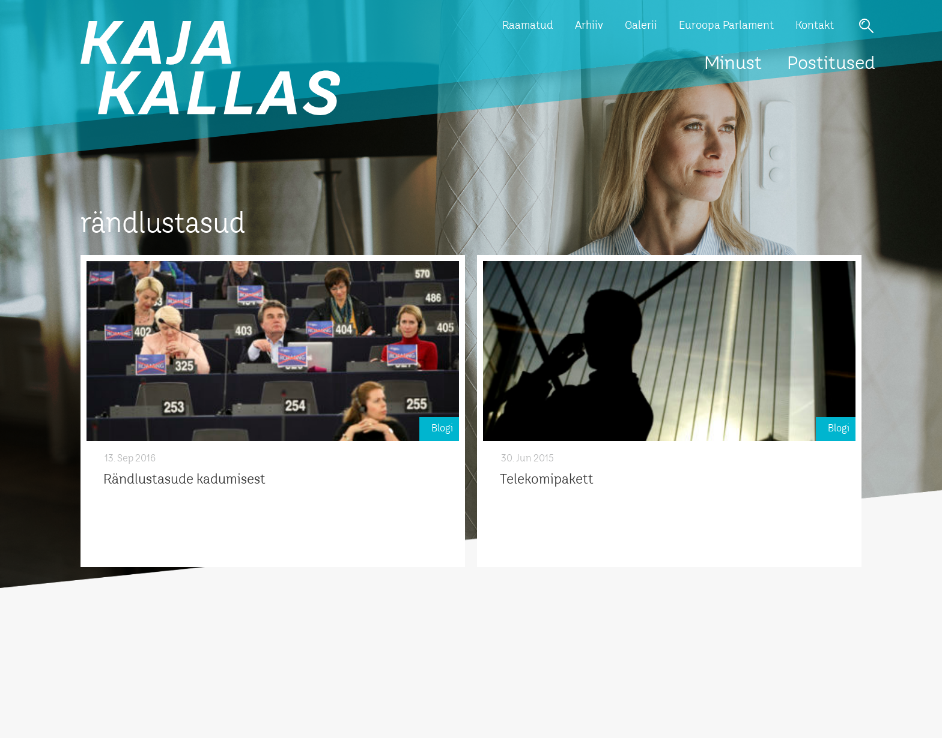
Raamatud (527, 25)
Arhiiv (589, 25)
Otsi (866, 25)
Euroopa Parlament (726, 25)
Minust (733, 64)
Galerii (641, 25)
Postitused (831, 64)
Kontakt (814, 25)
